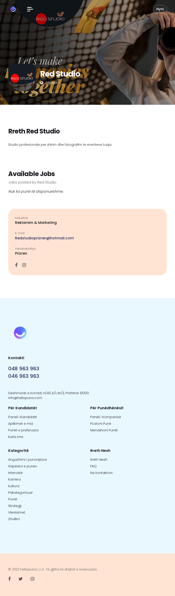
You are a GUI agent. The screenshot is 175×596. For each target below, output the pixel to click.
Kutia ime (15, 437)
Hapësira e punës (22, 466)
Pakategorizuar (20, 492)
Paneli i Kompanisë (105, 417)
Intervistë (15, 473)
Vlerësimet (16, 512)
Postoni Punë (100, 423)
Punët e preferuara (23, 430)
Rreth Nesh (98, 459)
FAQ (93, 466)
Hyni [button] (160, 9)
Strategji (14, 506)
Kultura (13, 486)
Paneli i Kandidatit (22, 417)
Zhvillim (14, 519)
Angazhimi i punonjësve (27, 459)
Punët (12, 499)
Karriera (14, 479)
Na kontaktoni (101, 473)
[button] (30, 9)
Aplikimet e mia (20, 423)
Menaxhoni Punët (104, 430)
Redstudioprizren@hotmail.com (44, 238)
